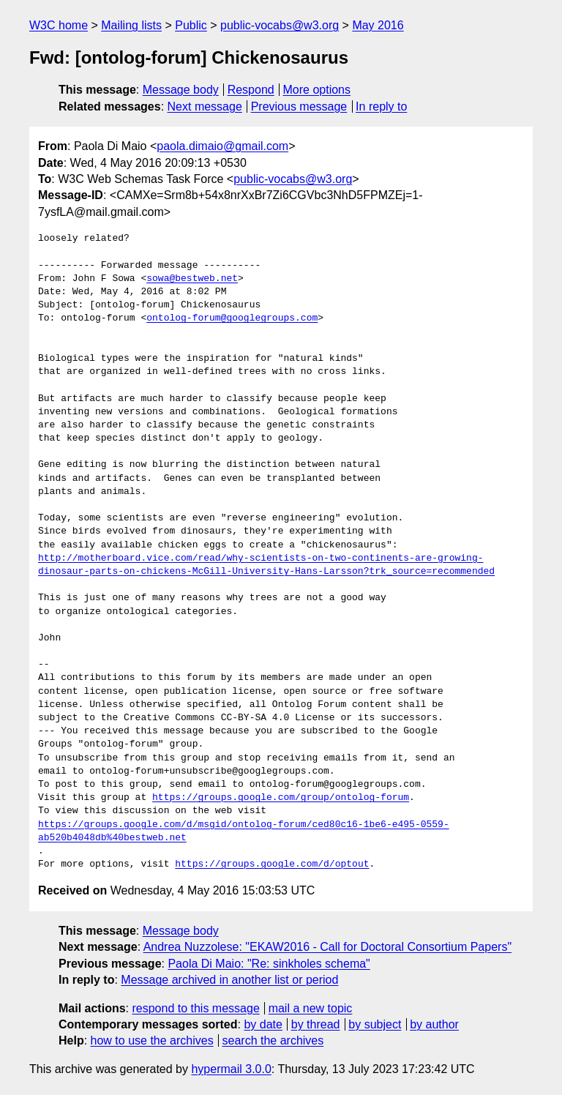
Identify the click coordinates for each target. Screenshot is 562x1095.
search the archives (273, 1040)
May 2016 (377, 25)
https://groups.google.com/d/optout (272, 864)
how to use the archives (152, 1040)
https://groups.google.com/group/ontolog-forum (280, 797)
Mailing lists (131, 25)
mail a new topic (311, 1008)
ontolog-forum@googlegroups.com (232, 318)
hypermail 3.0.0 (231, 1069)
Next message (205, 106)
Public (191, 25)
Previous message (299, 106)
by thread (315, 1024)
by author (434, 1024)
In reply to (381, 106)
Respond (251, 89)
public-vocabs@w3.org (279, 25)
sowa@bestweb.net (192, 278)
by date (263, 1024)
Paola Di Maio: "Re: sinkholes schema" (269, 963)
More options (317, 89)
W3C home (58, 25)
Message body (181, 89)
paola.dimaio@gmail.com (222, 146)
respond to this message (195, 1008)
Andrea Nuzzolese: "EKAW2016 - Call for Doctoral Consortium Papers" (327, 947)
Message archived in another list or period (229, 979)
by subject (374, 1024)
